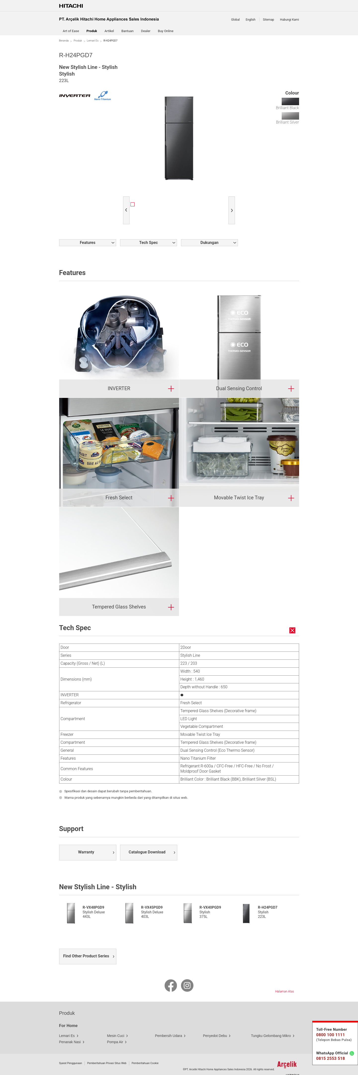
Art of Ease (71, 31)
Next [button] (233, 206)
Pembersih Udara (168, 1025)
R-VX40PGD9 (210, 897)
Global (235, 19)
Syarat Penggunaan (70, 1052)
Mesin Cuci (115, 1025)
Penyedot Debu (215, 1025)
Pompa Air (115, 1031)
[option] (145, 205)
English (250, 19)
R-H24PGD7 (267, 897)
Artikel (109, 31)
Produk (78, 40)
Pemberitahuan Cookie (145, 1052)
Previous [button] (127, 206)
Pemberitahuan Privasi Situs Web (107, 1052)
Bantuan (127, 31)
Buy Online (165, 31)
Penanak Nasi (70, 1031)
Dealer (145, 31)
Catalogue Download (147, 841)
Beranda (64, 40)
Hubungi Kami (289, 19)
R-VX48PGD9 (93, 897)
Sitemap (268, 19)
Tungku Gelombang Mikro (271, 1025)
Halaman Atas (284, 980)
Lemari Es (93, 40)
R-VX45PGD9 (152, 897)
